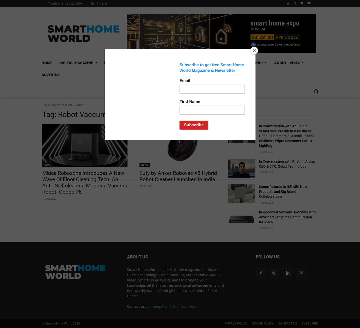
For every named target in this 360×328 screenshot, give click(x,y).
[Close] (254, 50)
